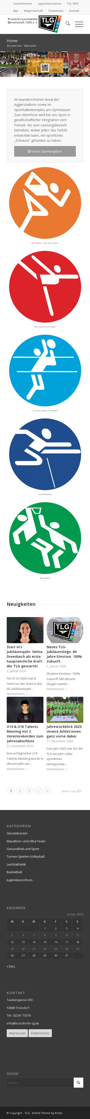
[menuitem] (23, 3)
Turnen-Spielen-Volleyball (25, 856)
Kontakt (74, 10)
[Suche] (65, 24)
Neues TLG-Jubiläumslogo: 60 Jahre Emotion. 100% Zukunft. (64, 654)
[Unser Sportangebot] (45, 151)
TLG (27, 1113)
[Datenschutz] (40, 1033)
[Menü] (76, 24)
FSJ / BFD (73, 3)
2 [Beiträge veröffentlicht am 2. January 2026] (56, 928)
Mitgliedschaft (33, 10)
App (15, 10)
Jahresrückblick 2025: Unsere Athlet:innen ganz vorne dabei (64, 731)
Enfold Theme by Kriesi (47, 1113)
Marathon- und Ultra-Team (26, 841)
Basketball (14, 872)
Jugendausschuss (49, 3)
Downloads (56, 10)
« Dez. (11, 966)
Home (12, 40)
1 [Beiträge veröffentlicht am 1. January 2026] (45, 928)
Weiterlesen (17, 694)
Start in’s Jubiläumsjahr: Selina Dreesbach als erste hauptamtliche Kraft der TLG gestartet (24, 656)
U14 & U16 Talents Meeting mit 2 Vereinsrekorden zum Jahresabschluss (25, 733)
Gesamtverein (22, 3)
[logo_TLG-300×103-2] (37, 24)
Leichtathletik (16, 864)
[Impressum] (17, 1033)
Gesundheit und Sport (23, 849)
